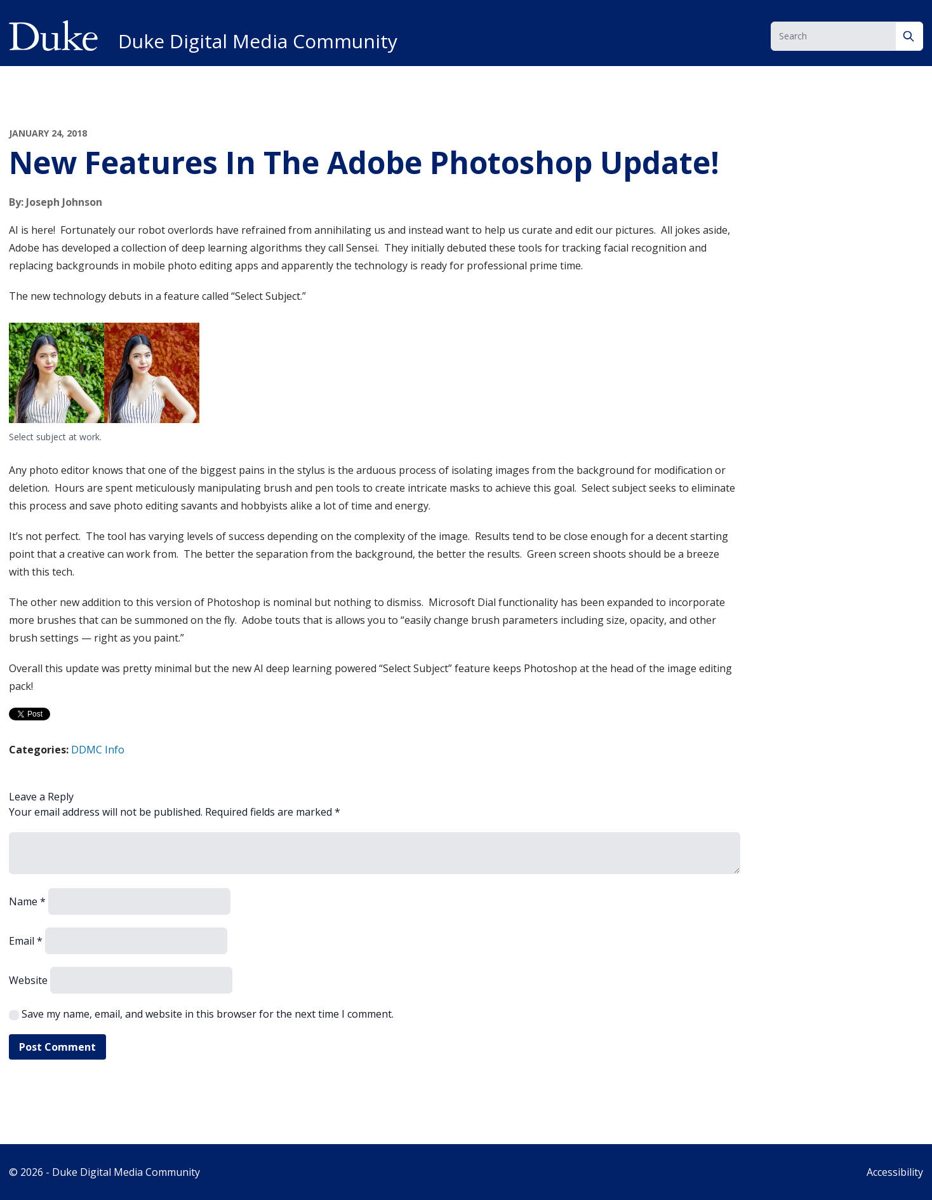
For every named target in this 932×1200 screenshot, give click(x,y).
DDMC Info (97, 750)
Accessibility (895, 1172)
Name (27, 901)
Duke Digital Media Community (257, 41)
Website (28, 980)
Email (26, 941)
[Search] (909, 36)
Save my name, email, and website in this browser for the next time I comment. (208, 1014)
